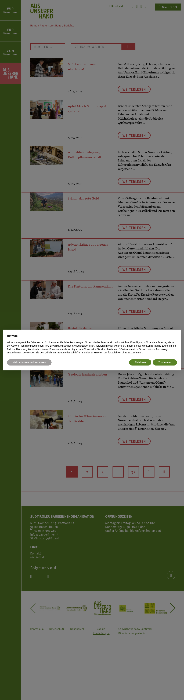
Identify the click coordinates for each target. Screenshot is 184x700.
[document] (92, 344)
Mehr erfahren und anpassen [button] (29, 362)
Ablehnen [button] (140, 362)
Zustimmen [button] (164, 362)
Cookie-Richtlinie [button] (20, 345)
